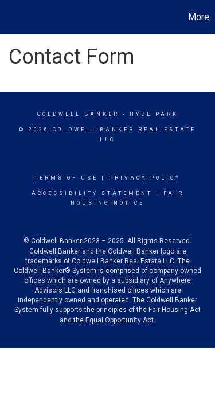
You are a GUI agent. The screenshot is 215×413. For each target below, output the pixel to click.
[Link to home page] (10, 17)
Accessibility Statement (92, 193)
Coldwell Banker (78, 114)
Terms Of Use (66, 178)
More (198, 16)
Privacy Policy (145, 178)
